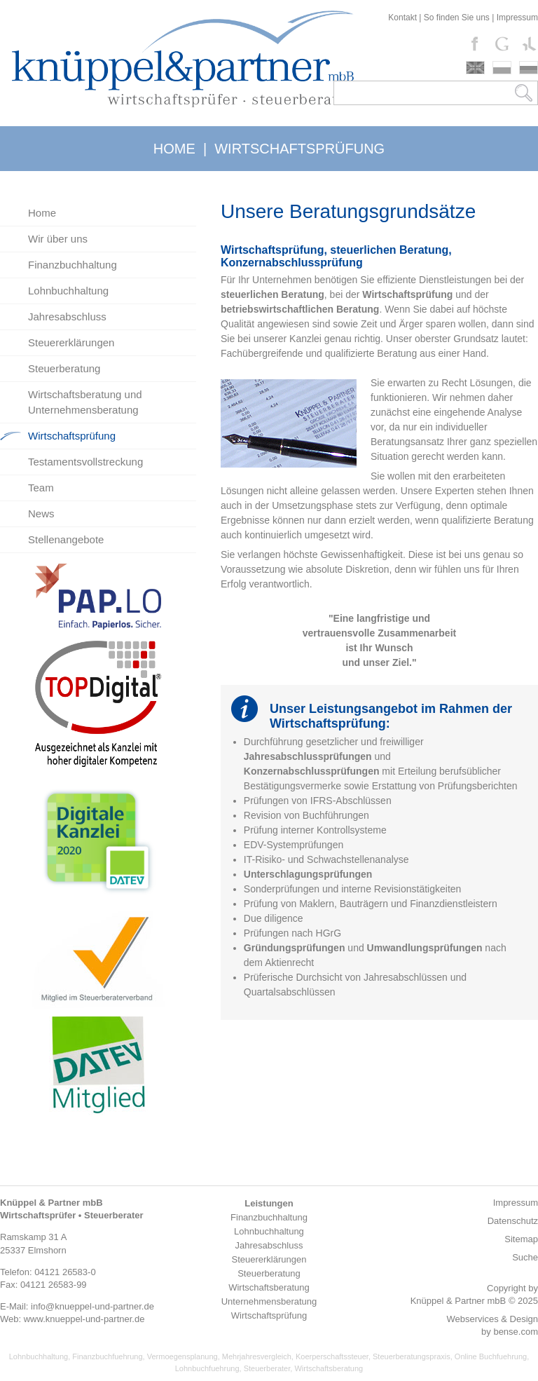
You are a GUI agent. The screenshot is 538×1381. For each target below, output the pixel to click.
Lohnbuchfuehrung (207, 1368)
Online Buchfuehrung (491, 1356)
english (475, 68)
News (41, 513)
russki (528, 68)
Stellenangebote (66, 539)
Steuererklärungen (71, 342)
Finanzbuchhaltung (72, 265)
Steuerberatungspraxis (411, 1356)
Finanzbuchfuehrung (107, 1356)
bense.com (515, 1331)
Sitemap (521, 1239)
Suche (525, 1257)
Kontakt (402, 17)
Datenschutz (513, 1221)
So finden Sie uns (457, 17)
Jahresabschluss (67, 316)
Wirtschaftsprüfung (72, 436)
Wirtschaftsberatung (328, 1368)
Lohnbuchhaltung (68, 291)
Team (41, 488)
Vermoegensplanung (182, 1356)
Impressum (517, 17)
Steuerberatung (64, 368)
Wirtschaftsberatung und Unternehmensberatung (85, 402)
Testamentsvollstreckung (85, 462)
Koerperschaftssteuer (332, 1356)
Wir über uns (58, 239)
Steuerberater (267, 1368)
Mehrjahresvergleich (256, 1356)
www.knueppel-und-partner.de (84, 1319)
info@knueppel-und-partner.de (92, 1306)
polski (502, 68)
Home (42, 213)
